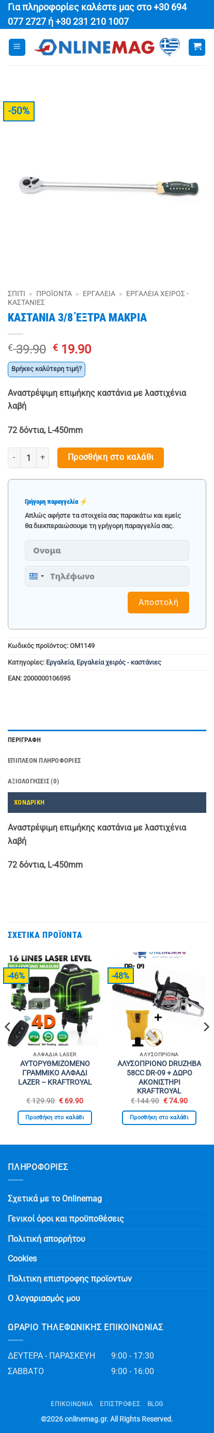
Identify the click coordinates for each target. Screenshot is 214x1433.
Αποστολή (158, 602)
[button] (17, 47)
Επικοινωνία (72, 1404)
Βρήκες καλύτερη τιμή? (46, 369)
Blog (155, 1404)
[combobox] (36, 576)
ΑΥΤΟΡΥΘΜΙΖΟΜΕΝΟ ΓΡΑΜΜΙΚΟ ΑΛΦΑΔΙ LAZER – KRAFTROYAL (55, 1072)
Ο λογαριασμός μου (44, 1298)
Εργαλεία (99, 293)
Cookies (22, 1258)
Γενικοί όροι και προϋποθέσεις (66, 1219)
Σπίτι (16, 293)
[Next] (206, 1047)
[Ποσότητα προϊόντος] (28, 458)
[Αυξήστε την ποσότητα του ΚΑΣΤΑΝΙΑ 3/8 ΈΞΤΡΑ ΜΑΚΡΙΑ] (43, 458)
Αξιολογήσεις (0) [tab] (33, 781)
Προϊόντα (54, 293)
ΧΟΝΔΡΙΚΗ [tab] (29, 802)
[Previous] (8, 1047)
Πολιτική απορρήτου (46, 1239)
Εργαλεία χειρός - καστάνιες (119, 662)
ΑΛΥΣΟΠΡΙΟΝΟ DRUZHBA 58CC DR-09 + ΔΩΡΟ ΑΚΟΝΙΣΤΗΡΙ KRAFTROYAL (159, 1077)
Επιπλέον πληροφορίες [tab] (44, 760)
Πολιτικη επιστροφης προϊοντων (70, 1279)
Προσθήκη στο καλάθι (111, 457)
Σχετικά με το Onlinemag (55, 1199)
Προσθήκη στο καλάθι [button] (54, 1117)
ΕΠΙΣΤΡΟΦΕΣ (120, 1404)
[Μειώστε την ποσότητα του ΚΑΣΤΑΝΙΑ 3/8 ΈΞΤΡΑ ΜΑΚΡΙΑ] (14, 458)
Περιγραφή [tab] (24, 740)
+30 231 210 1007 (92, 22)
